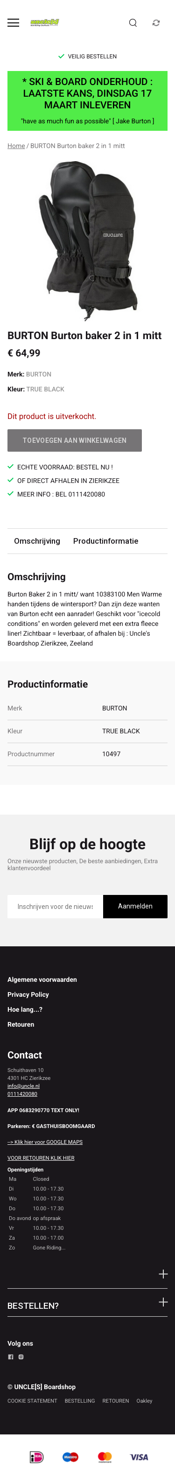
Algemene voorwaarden (42, 980)
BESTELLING (80, 1401)
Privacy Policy (28, 995)
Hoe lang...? (24, 1010)
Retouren (20, 1025)
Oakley (145, 1401)
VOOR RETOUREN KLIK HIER (40, 1158)
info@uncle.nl (23, 1086)
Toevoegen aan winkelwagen (74, 440)
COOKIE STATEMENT (32, 1401)
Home (16, 146)
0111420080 (22, 1094)
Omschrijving (37, 541)
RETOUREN (116, 1401)
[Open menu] (13, 23)
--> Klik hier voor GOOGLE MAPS (45, 1142)
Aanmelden (135, 906)
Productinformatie (105, 541)
